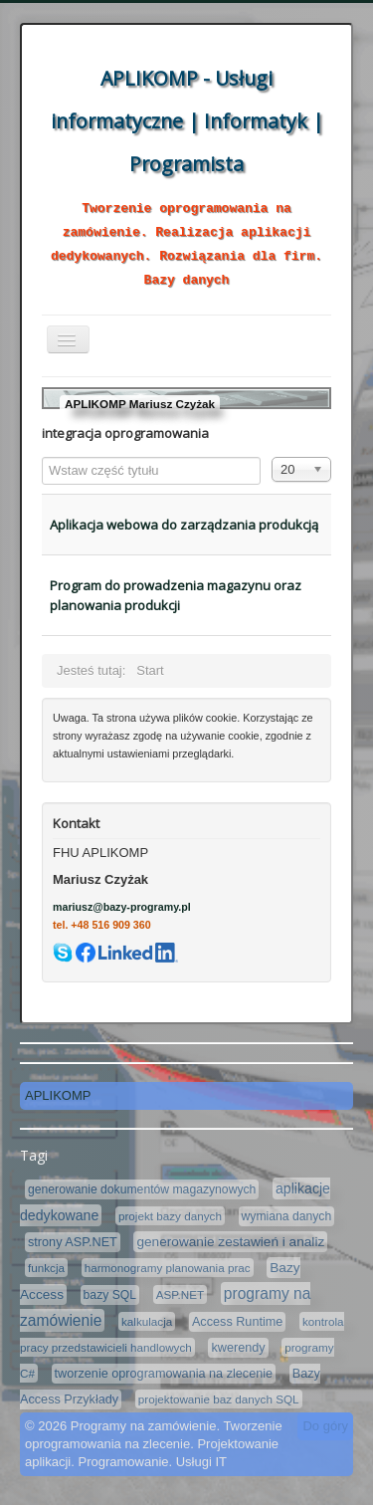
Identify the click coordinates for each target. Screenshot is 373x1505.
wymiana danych (287, 1216)
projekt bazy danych (170, 1215)
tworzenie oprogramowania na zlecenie (164, 1374)
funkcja (46, 1267)
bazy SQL (110, 1295)
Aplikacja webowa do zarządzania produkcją (184, 525)
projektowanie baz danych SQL (218, 1399)
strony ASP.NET (72, 1242)
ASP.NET (180, 1294)
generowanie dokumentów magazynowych (142, 1189)
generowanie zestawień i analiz (230, 1241)
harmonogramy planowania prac (168, 1267)
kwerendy (238, 1348)
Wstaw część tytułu (42, 457)
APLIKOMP (58, 1095)
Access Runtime (237, 1322)
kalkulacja (146, 1321)
